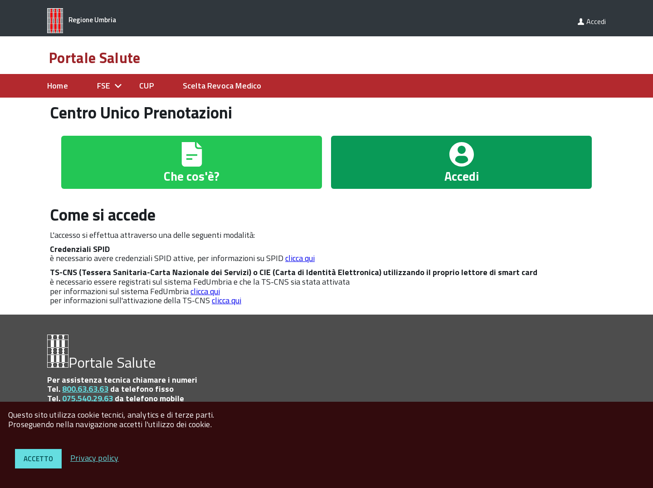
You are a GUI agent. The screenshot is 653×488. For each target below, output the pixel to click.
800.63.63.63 (85, 389)
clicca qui (300, 258)
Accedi (596, 21)
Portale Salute (94, 57)
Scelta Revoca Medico (222, 85)
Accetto (38, 458)
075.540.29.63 (87, 398)
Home (57, 85)
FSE (104, 85)
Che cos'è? (191, 176)
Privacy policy (94, 458)
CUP (146, 85)
